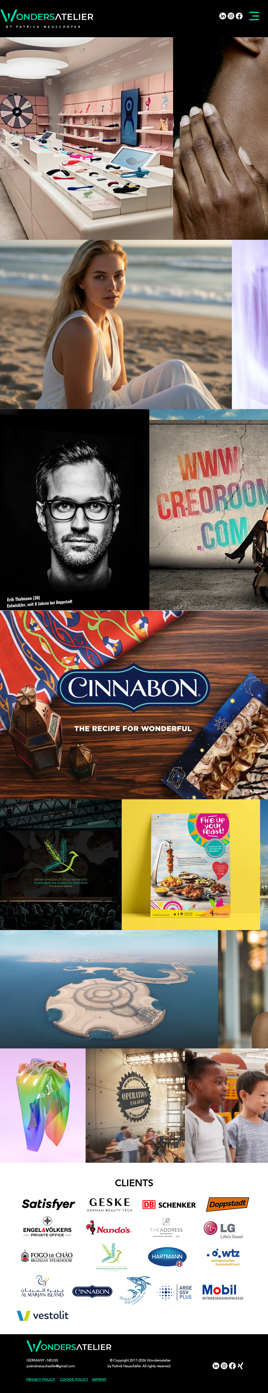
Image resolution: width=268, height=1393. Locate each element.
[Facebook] (239, 16)
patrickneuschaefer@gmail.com (51, 1366)
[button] (254, 16)
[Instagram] (231, 16)
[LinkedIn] (222, 16)
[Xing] (240, 1365)
